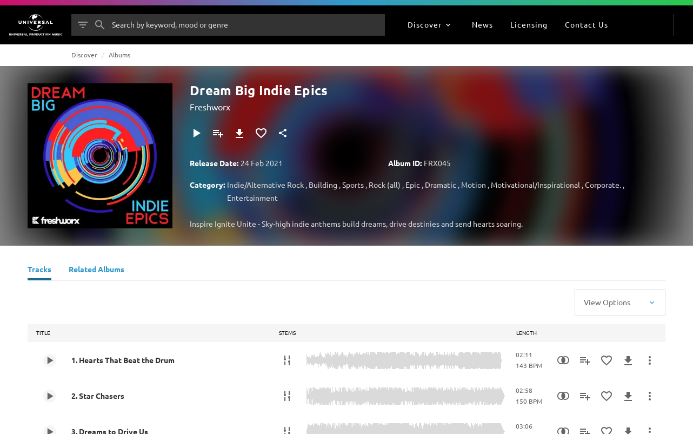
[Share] (282, 133)
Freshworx (210, 106)
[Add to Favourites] (261, 133)
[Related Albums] (96, 270)
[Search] (100, 24)
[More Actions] (649, 360)
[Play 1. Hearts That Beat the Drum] (50, 360)
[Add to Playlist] (217, 133)
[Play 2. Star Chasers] (50, 396)
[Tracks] (39, 270)
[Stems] (287, 360)
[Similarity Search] (563, 360)
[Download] (239, 133)
